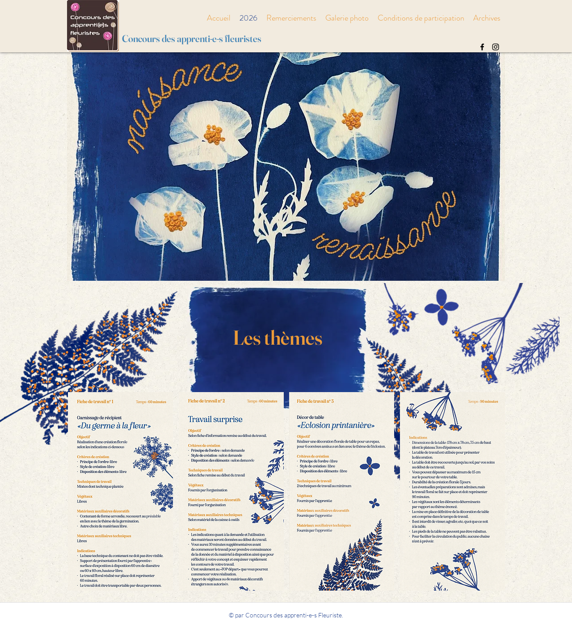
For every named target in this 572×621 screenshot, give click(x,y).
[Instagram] (495, 46)
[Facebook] (482, 46)
